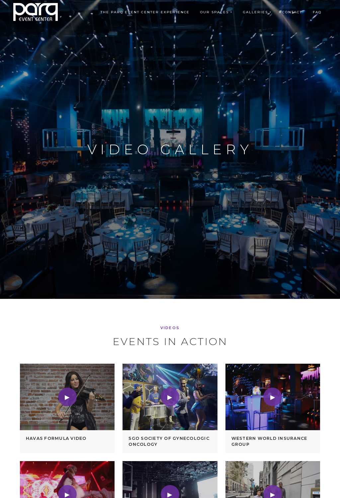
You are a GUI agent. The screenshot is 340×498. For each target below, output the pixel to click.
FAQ (317, 12)
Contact (292, 12)
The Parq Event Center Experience (145, 12)
